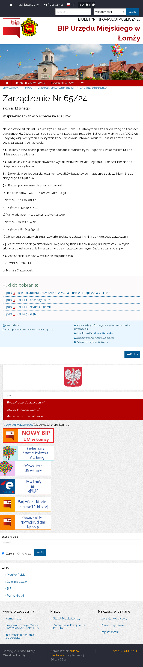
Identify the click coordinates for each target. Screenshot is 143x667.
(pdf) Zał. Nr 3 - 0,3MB (21, 314)
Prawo (28, 88)
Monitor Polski (15, 574)
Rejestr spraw (109, 632)
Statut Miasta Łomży (66, 618)
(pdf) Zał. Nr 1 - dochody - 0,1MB (28, 300)
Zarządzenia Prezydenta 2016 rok (69, 627)
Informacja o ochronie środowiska (19, 636)
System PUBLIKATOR (126, 651)
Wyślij (40, 552)
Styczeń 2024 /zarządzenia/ (25, 402)
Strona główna (11, 88)
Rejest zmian (54, 4)
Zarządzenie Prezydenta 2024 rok (56, 88)
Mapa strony (29, 4)
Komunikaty (13, 618)
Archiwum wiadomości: (18, 424)
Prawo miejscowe (63, 83)
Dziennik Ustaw (16, 581)
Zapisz (10, 553)
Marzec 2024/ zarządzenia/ (25, 416)
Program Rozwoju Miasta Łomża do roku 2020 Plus (22, 627)
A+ (88, 4)
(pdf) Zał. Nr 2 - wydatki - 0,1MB (28, 307)
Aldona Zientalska (103, 333)
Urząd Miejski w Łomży (29, 83)
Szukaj (132, 11)
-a (80, 4)
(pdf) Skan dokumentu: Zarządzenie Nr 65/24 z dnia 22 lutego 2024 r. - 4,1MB (57, 293)
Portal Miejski (14, 595)
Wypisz (26, 553)
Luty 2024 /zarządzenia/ (93, 88)
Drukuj (132, 354)
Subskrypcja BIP (71, 540)
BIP (73, 5)
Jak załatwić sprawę (114, 618)
